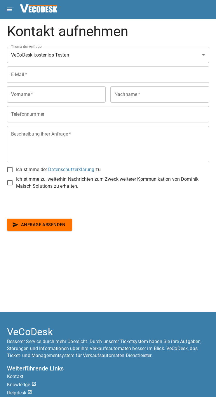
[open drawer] (9, 9)
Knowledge (21, 384)
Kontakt (15, 376)
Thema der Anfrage (26, 47)
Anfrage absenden (39, 225)
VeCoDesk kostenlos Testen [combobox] (40, 55)
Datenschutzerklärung (71, 169)
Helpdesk (19, 393)
